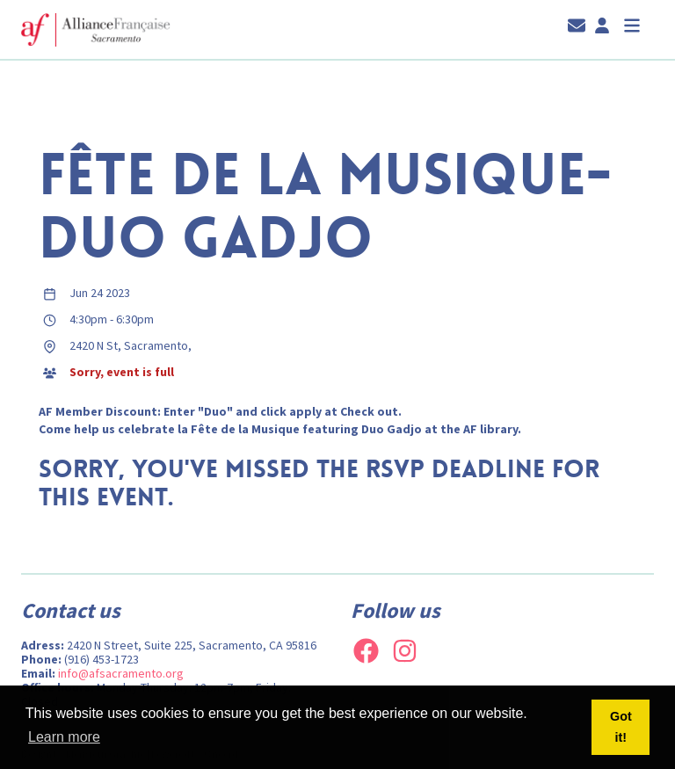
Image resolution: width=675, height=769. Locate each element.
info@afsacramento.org (121, 673)
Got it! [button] (621, 726)
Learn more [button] (64, 736)
